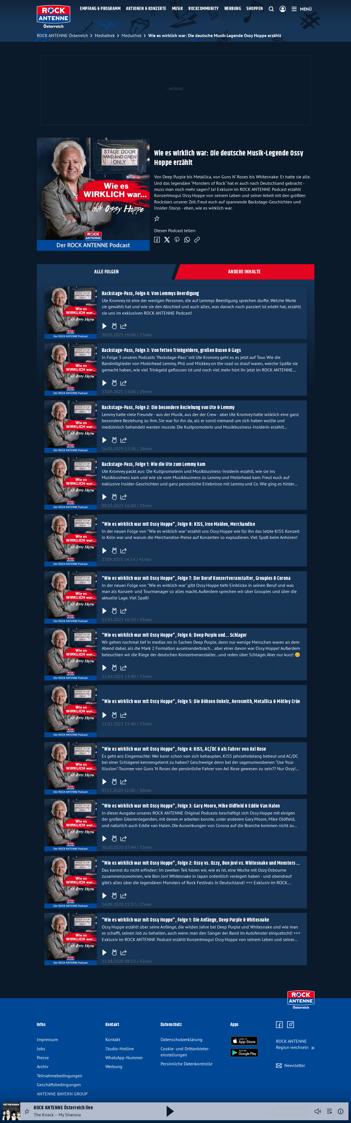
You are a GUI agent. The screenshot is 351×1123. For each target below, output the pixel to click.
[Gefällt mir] (113, 326)
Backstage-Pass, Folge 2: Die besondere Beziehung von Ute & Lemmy (167, 408)
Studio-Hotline (119, 1048)
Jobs (41, 1048)
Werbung (232, 8)
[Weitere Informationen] (340, 1111)
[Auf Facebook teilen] (157, 240)
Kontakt (112, 1039)
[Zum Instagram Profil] (290, 1025)
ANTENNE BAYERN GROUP (62, 1094)
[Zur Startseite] (300, 1007)
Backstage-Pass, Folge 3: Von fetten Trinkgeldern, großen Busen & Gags (171, 350)
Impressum (47, 1039)
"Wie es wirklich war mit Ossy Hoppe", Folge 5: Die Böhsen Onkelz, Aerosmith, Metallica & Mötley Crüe (200, 702)
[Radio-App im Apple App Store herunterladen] (244, 1040)
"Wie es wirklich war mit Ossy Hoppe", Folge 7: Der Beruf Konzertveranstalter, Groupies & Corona (196, 578)
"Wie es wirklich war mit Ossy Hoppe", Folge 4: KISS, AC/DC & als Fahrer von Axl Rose (183, 749)
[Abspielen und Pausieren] (170, 1111)
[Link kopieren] (197, 240)
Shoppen (254, 8)
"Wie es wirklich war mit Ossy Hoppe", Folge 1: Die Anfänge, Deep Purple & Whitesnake (185, 920)
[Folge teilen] (123, 326)
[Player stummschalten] (318, 1111)
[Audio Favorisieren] (27, 1111)
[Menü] (301, 9)
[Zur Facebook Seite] (279, 1025)
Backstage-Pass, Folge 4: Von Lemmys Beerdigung (150, 294)
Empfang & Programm (100, 8)
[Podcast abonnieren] (157, 218)
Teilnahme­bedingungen (59, 1075)
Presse (43, 1057)
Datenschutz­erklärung (181, 1039)
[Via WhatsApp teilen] (187, 240)
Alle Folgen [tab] (106, 272)
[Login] (283, 9)
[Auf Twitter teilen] (167, 240)
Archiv (43, 1066)
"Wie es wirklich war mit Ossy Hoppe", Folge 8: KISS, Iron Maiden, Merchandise (178, 525)
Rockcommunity (203, 8)
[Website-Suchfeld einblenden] (271, 9)
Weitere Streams (289, 1112)
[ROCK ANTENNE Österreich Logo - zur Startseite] (53, 16)
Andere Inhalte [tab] (244, 272)
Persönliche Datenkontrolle (186, 1063)
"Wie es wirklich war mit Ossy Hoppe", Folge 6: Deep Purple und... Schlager (174, 635)
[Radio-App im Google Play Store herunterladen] (244, 1053)
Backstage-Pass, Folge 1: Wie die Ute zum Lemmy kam (153, 464)
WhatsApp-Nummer (124, 1057)
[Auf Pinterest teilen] (177, 240)
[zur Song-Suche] (329, 1111)
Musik (177, 8)
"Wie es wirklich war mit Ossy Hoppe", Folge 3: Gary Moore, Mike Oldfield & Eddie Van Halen (190, 806)
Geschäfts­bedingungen (59, 1084)
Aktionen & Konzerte (146, 8)
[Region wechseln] (295, 1044)
